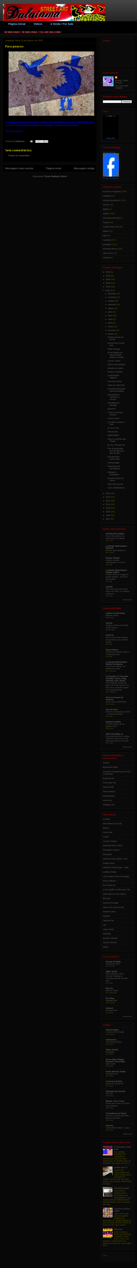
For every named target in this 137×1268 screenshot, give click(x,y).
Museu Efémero (109, 881)
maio (110, 319)
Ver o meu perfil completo (121, 87)
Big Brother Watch (110, 767)
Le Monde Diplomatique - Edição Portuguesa (117, 663)
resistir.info (107, 800)
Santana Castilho (113, 722)
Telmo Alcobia (112, 1050)
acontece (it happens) (112, 191)
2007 (108, 519)
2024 (108, 272)
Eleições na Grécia (115, 368)
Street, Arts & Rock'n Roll (113, 907)
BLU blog (110, 998)
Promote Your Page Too (110, 178)
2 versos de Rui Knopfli (115, 1032)
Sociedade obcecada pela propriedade (116, 390)
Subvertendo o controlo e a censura (114, 397)
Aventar (109, 623)
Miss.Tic (109, 988)
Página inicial (16, 23)
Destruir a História (115, 372)
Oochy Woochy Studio (116, 1071)
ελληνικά (106, 258)
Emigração (110, 1052)
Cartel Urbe (108, 832)
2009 (108, 512)
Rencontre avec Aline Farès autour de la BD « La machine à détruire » (117, 591)
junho (110, 315)
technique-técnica (110, 249)
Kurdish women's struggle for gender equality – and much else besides (117, 577)
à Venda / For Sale (61, 23)
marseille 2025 (111, 1001)
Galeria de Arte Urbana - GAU (115, 859)
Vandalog (107, 934)
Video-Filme (108, 253)
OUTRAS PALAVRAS (115, 534)
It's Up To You (113, 428)
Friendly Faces (111, 1010)
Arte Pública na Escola (112, 824)
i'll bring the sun (112, 1074)
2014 (108, 493)
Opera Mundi (108, 787)
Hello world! (110, 1064)
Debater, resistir (112, 615)
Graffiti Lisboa (108, 863)
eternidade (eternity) (111, 218)
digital (105, 209)
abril (110, 323)
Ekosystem (107, 854)
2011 (108, 504)
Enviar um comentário (19, 155)
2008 (108, 515)
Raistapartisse (109, 796)
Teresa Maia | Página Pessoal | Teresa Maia (115, 1060)
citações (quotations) (111, 200)
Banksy (106, 828)
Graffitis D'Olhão (110, 872)
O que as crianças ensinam (115, 413)
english (106, 213)
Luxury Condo (113, 418)
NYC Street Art (109, 885)
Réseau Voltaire (113, 558)
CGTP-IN (109, 635)
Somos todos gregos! (116, 364)
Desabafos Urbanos (111, 850)
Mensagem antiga (84, 168)
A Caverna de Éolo (114, 1081)
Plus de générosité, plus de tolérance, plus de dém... (116, 450)
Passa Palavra (112, 650)
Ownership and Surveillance (114, 467)
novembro (112, 297)
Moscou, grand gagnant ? (116, 550)
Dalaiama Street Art (109, 152)
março (111, 326)
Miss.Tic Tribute (112, 991)
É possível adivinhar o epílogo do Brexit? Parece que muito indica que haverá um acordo (117, 738)
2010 (108, 508)
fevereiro (112, 330)
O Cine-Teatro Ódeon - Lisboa (117, 1128)
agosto (111, 308)
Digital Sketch (113, 435)
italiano (106, 231)
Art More (106, 819)
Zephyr (106, 947)
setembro (112, 304)
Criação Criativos (110, 841)
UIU (104, 925)
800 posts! (118, 1229)
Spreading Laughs (121, 1188)
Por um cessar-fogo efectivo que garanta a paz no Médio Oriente (117, 639)
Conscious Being (115, 381)
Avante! (106, 763)
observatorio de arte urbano (114, 894)
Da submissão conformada (113, 458)
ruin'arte (109, 1125)
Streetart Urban (109, 912)
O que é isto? (110, 138)
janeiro (111, 334)
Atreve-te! (112, 409)
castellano (107, 196)
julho (110, 312)
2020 (108, 276)
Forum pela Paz (109, 783)
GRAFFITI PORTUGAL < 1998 (115, 867)
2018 (108, 283)
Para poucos (113, 432)
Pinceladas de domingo (113, 404)
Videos (38, 23)
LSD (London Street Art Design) (116, 876)
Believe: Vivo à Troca (115, 1101)
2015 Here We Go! (115, 484)
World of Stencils (110, 942)
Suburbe (106, 916)
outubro (111, 301)
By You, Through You (116, 445)
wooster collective (110, 938)
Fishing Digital (113, 463)
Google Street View (111, 227)
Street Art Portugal (110, 903)
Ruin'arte (106, 898)
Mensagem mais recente (19, 168)
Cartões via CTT (121, 1167)
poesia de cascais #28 (114, 1084)
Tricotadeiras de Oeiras (116, 1113)
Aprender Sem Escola (115, 1091)
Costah (106, 837)
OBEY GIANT (111, 971)
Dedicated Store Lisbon (112, 845)
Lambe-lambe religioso (113, 376)
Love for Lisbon (114, 361)
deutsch (106, 205)
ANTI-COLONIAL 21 (114, 734)
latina (105, 235)
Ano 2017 (109, 1094)
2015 (108, 290)
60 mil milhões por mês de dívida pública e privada (116, 355)
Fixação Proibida (113, 962)
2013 (108, 497)
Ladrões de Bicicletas (115, 613)
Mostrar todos (127, 600)
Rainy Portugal (114, 349)
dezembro (112, 294)
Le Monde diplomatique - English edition (117, 571)
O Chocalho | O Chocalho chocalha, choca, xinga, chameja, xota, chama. (117, 678)
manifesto (107, 240)
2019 (108, 279)
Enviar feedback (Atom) (56, 176)
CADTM (109, 587)
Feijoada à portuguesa (113, 473)
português (107, 244)
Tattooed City (108, 920)
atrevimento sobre (113, 964)
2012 (108, 501)
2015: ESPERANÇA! (116, 488)
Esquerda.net (108, 778)
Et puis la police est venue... (116, 479)
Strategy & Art (108, 805)
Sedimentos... (112, 1040)
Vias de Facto (112, 709)
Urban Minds (108, 929)
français (106, 222)
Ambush (109, 1008)
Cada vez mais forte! (116, 385)
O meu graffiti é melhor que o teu (116, 890)
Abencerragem (112, 1030)
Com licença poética (114, 1042)
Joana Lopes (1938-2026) (116, 702)
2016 (108, 287)
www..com (111, 116)
